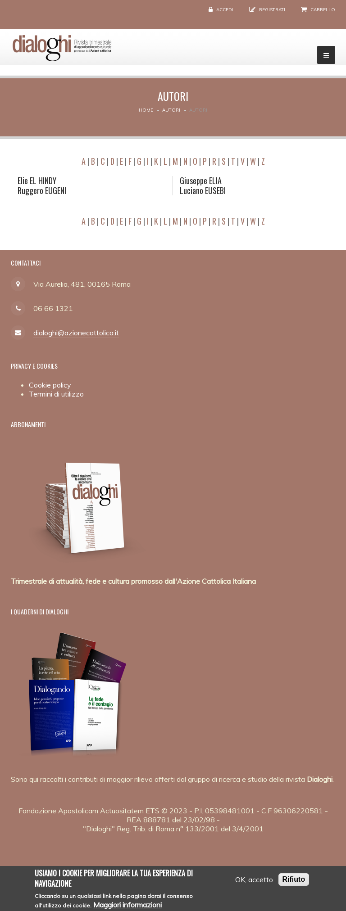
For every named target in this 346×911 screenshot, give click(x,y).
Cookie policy (50, 384)
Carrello (322, 10)
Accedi (224, 10)
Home (146, 110)
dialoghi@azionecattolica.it (76, 332)
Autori (171, 110)
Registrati (272, 10)
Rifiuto (293, 883)
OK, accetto (254, 883)
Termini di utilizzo (56, 393)
